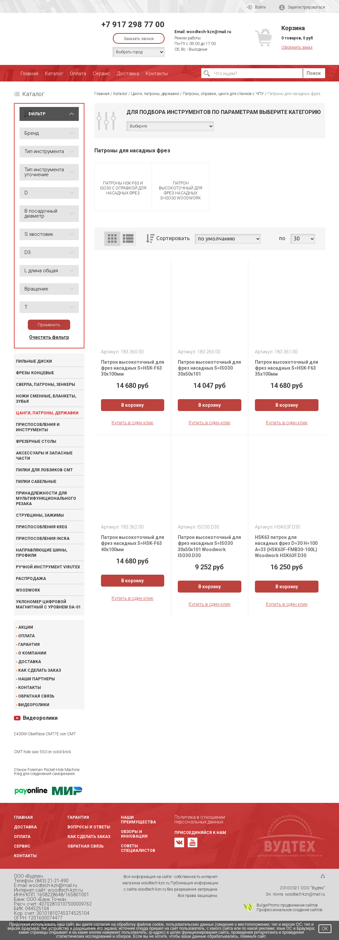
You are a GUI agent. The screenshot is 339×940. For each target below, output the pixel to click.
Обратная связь (36, 696)
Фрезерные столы (36, 441)
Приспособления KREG (41, 527)
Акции (25, 627)
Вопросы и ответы (89, 827)
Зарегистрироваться (302, 7)
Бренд (31, 133)
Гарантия (29, 645)
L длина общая (41, 271)
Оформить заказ (297, 47)
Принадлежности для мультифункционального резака (46, 498)
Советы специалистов (138, 848)
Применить (49, 324)
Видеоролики (33, 705)
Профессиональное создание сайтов (289, 910)
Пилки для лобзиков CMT (44, 470)
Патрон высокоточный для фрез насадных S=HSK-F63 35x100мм (286, 368)
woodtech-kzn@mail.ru (208, 31)
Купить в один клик (132, 422)
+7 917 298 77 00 (133, 24)
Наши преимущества (138, 819)
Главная (29, 74)
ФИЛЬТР (37, 113)
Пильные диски (34, 361)
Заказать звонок (138, 38)
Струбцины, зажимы (40, 515)
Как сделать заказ (39, 670)
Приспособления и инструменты (38, 427)
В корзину (132, 405)
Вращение (36, 289)
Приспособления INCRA (43, 538)
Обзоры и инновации (134, 834)
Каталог (54, 74)
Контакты (157, 74)
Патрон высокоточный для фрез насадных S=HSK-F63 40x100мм (132, 543)
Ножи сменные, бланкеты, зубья (46, 399)
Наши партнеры (36, 679)
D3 (27, 252)
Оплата (78, 74)
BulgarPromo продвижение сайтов (287, 905)
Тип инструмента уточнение (44, 172)
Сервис (101, 74)
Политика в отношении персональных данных (199, 819)
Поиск (314, 73)
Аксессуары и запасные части (44, 456)
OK (325, 928)
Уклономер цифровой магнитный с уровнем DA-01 (48, 604)
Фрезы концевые (35, 373)
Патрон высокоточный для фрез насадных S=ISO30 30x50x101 (209, 368)
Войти (256, 7)
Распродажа (31, 578)
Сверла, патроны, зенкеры (45, 384)
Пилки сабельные (36, 481)
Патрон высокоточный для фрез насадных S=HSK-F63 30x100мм (132, 368)
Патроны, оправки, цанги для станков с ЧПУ (223, 93)
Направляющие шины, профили (41, 553)
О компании (32, 653)
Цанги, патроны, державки (47, 413)
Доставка (128, 74)
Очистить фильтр (49, 337)
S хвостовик (38, 234)
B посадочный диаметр (40, 213)
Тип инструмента (44, 151)
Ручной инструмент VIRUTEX (48, 567)
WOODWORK (28, 590)
